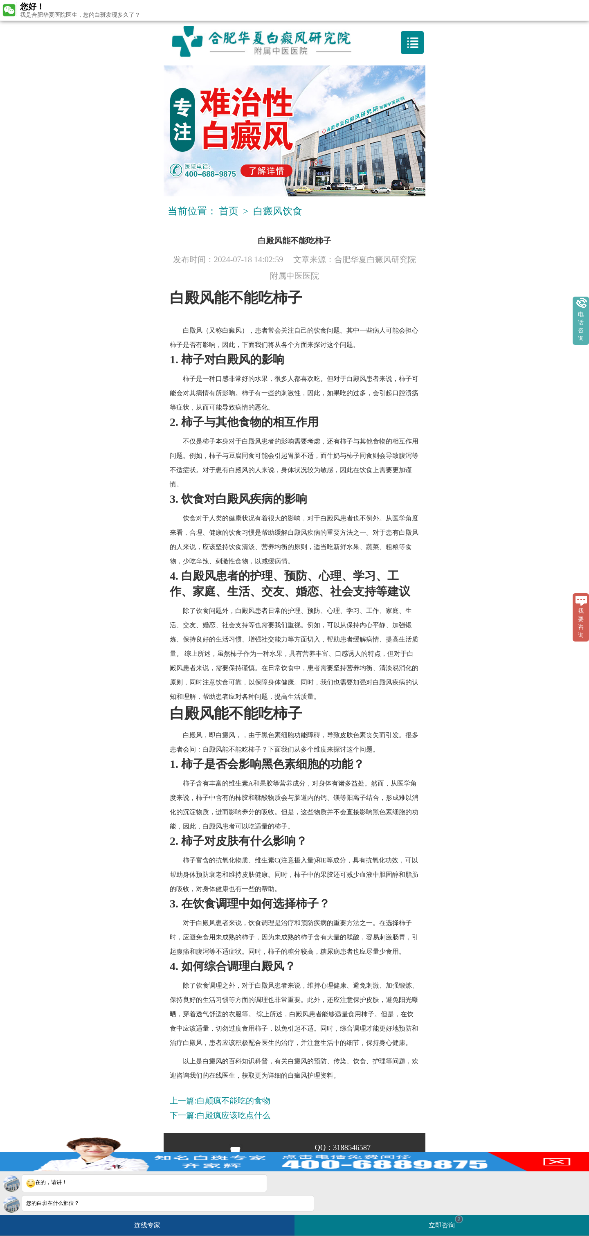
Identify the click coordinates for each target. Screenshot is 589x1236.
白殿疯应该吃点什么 (233, 1115)
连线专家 (147, 1225)
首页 (228, 211)
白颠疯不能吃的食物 (233, 1100)
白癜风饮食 (277, 211)
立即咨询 (446, 1222)
